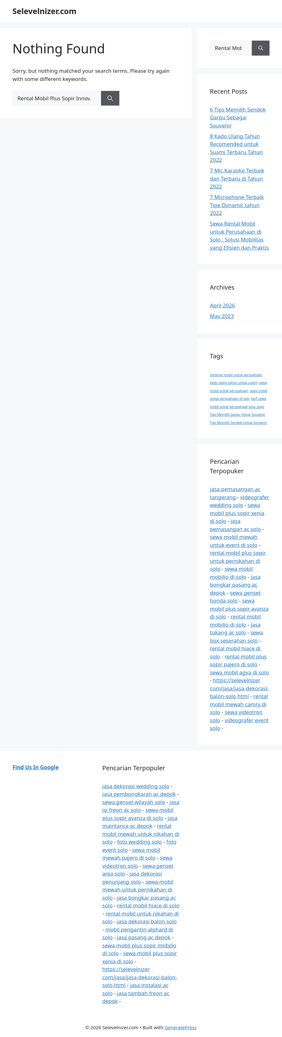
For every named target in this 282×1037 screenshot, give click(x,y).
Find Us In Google (35, 767)
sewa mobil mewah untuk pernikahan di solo (137, 889)
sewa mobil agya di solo (239, 672)
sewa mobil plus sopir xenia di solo (237, 512)
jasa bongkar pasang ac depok (235, 584)
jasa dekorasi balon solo (147, 921)
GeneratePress (181, 1027)
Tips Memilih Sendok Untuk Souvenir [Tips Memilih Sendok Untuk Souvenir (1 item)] (238, 422)
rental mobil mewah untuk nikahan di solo (140, 833)
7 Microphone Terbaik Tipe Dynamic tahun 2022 (237, 204)
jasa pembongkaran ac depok (138, 793)
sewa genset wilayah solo (133, 802)
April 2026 (222, 305)
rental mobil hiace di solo (148, 905)
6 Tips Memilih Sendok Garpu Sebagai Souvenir (238, 117)
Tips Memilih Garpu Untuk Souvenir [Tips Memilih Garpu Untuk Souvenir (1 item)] (237, 414)
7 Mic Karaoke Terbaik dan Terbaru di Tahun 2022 (237, 178)
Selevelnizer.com (44, 11)
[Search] (110, 98)
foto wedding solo (139, 841)
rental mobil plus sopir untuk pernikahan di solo (238, 560)
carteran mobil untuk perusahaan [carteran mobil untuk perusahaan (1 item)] (236, 375)
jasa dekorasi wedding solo (135, 786)
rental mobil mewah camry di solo (239, 704)
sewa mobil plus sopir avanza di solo (239, 608)
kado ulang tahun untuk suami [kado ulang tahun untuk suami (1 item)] (234, 382)
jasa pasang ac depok (143, 937)
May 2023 (222, 316)
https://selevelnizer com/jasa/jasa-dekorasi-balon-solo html (239, 688)
